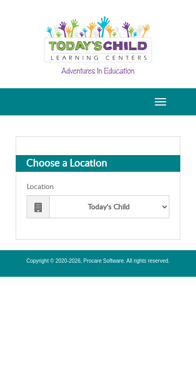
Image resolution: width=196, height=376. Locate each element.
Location (40, 186)
